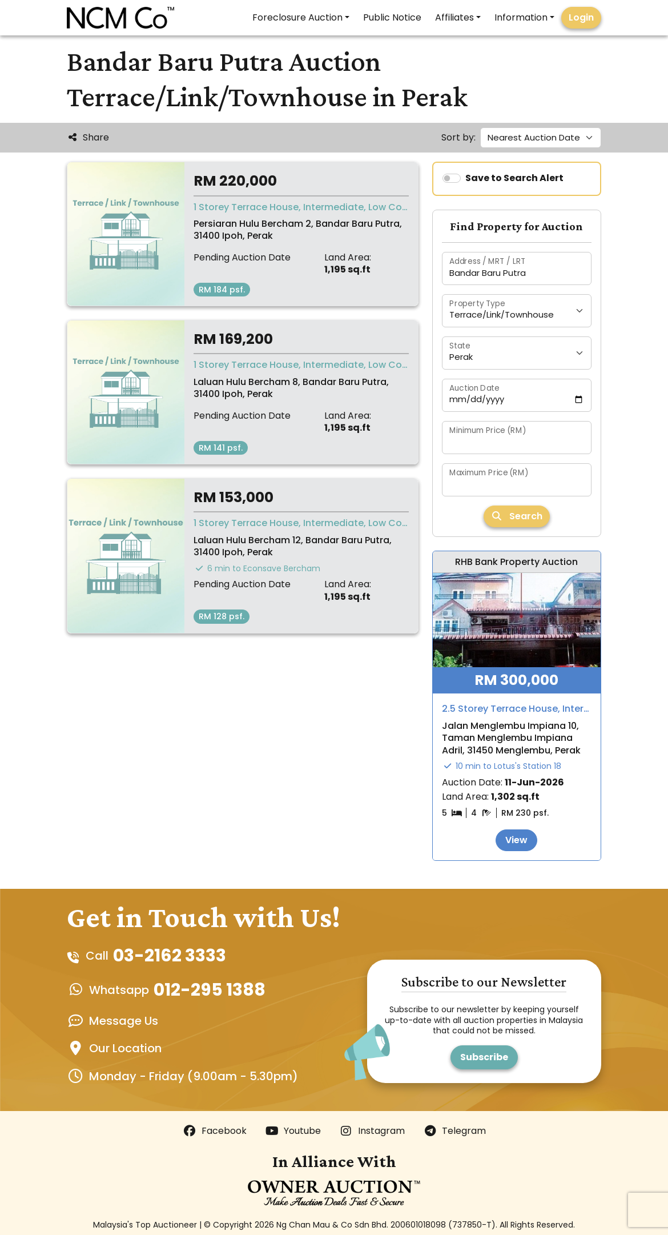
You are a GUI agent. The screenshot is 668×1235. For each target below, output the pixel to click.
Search (516, 516)
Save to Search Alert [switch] (514, 178)
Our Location (125, 1048)
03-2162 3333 (169, 955)
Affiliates (454, 17)
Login (581, 17)
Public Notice (392, 17)
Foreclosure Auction (297, 17)
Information (521, 17)
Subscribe (484, 1057)
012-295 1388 (209, 990)
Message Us (123, 1021)
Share (88, 137)
